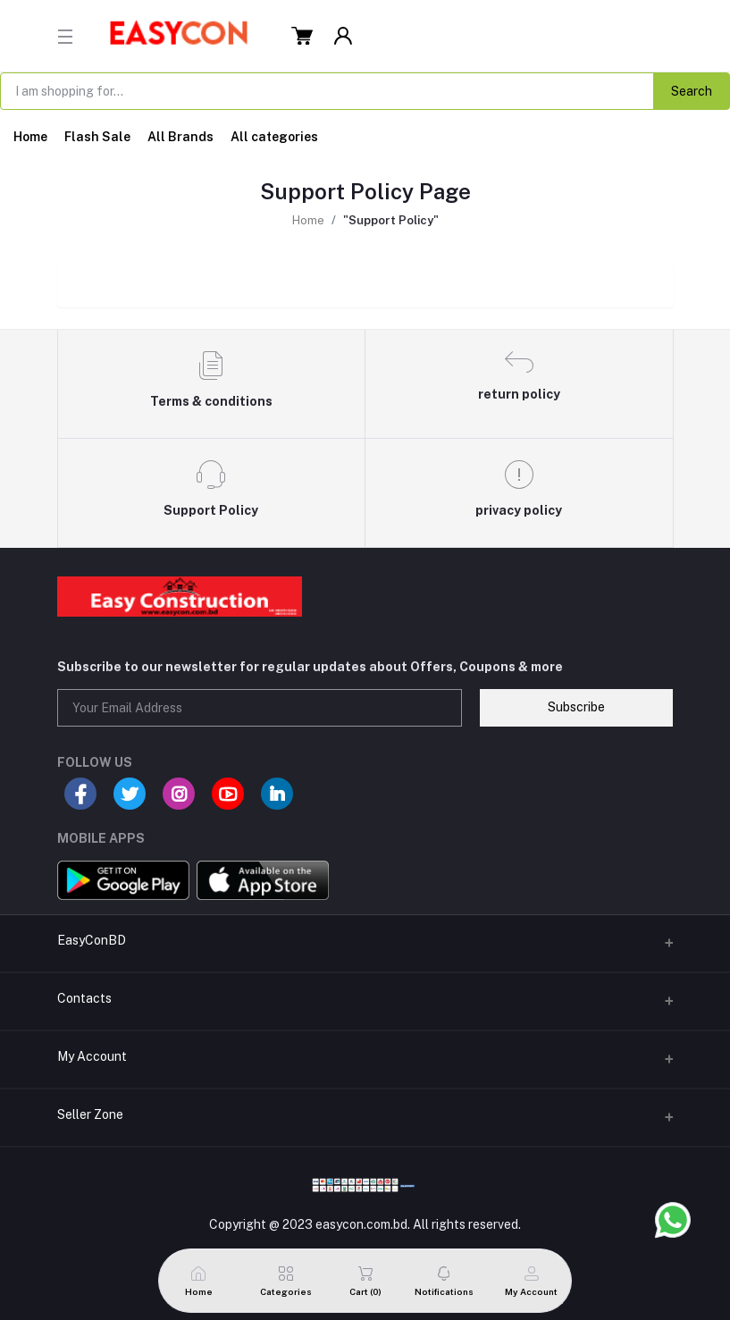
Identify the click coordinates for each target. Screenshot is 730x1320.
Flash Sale (97, 137)
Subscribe (576, 707)
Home (30, 137)
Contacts (84, 998)
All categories (274, 137)
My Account (92, 1056)
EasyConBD (91, 940)
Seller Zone (90, 1114)
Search (691, 91)
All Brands (180, 137)
